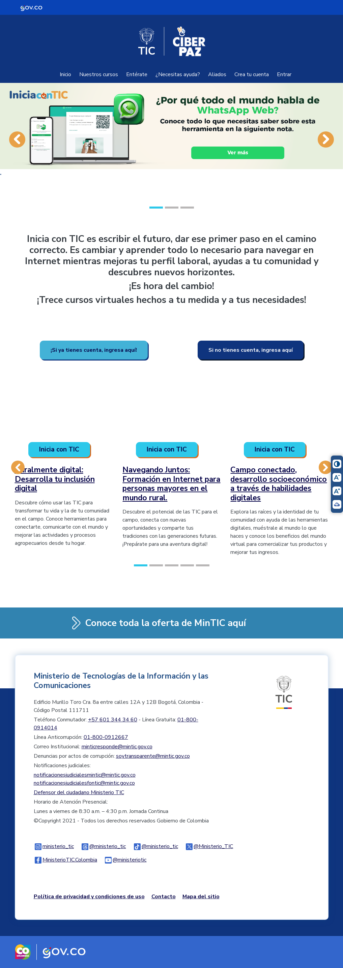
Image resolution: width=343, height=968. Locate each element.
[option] (171, 139)
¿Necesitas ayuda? (177, 74)
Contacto (163, 896)
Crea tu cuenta (251, 74)
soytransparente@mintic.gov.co (153, 756)
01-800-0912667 (106, 737)
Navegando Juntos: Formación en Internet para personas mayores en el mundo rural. (171, 484)
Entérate (136, 74)
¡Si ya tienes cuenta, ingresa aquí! (94, 350)
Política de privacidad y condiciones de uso (89, 896)
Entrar (284, 74)
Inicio (65, 74)
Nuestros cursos (98, 74)
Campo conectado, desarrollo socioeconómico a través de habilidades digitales (278, 484)
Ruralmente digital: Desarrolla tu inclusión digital (55, 479)
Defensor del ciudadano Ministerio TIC (79, 792)
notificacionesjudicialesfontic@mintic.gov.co (84, 783)
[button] (17, 150)
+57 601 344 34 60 (112, 719)
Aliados (217, 74)
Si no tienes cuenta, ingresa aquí (250, 350)
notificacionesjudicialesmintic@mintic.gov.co (85, 775)
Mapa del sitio (201, 896)
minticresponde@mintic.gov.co (117, 746)
